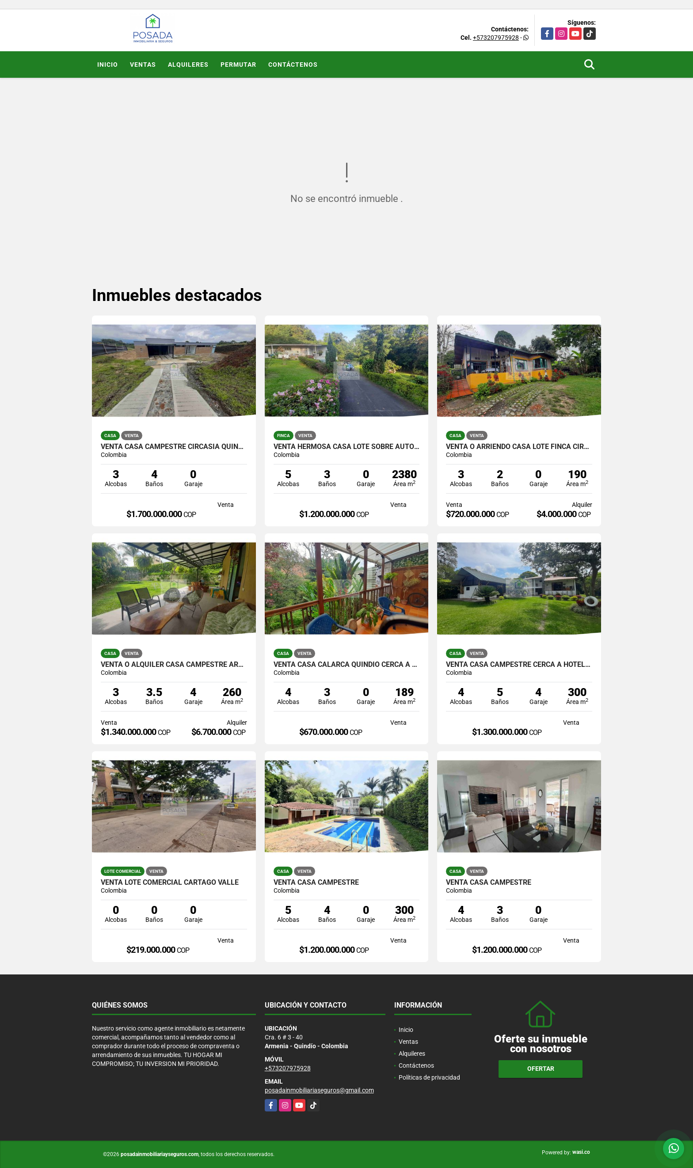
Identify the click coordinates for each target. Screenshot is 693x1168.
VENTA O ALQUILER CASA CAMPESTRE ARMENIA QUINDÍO (174, 664)
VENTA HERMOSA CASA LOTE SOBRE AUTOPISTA (347, 446)
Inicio (107, 64)
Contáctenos (293, 64)
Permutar (238, 64)
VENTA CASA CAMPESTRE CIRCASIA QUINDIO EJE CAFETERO (174, 446)
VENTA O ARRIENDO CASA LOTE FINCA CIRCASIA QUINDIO (519, 446)
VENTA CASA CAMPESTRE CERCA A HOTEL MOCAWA (519, 664)
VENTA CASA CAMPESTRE (316, 882)
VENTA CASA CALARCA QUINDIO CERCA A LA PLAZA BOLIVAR (347, 664)
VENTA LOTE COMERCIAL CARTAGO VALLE (170, 882)
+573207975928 (496, 37)
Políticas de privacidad (429, 1077)
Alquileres (188, 64)
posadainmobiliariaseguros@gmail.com (319, 1090)
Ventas (143, 64)
